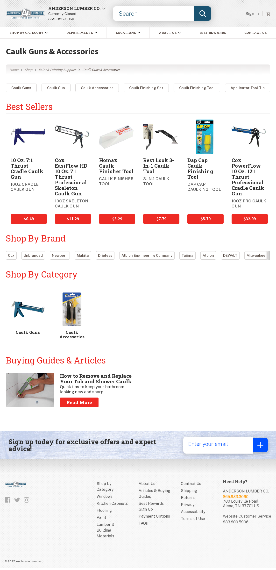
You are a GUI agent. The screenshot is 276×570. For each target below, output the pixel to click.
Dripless (105, 255)
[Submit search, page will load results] (202, 13)
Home (13, 69)
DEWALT (230, 255)
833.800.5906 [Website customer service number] (235, 523)
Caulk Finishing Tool (197, 88)
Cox (11, 255)
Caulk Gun (56, 88)
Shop (28, 69)
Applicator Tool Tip (248, 88)
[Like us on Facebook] (8, 501)
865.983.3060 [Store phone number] (235, 498)
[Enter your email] (217, 446)
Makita (83, 255)
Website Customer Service (247, 517)
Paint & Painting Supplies (57, 69)
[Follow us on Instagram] (26, 501)
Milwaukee (256, 255)
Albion (208, 255)
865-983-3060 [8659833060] (61, 19)
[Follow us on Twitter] (17, 501)
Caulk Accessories (97, 88)
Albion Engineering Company (146, 255)
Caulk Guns (21, 88)
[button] (81, 32)
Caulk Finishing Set (146, 88)
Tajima (187, 255)
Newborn (60, 255)
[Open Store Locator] (77, 13)
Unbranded (33, 255)
